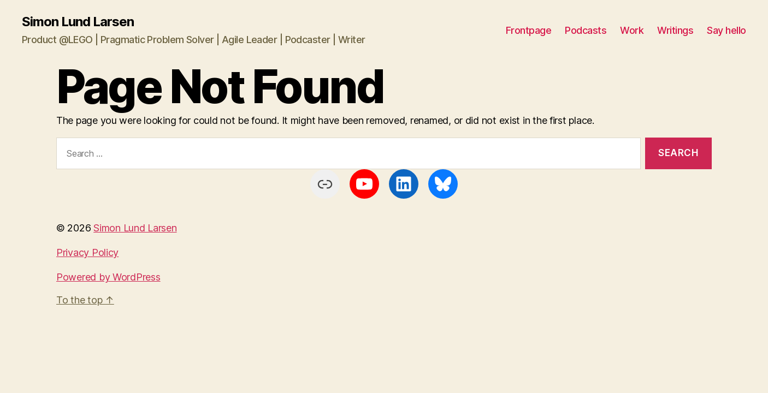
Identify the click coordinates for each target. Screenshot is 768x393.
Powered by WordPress (108, 277)
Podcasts (585, 30)
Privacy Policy (87, 252)
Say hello (726, 30)
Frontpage (529, 30)
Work (631, 30)
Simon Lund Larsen (78, 21)
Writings (675, 30)
